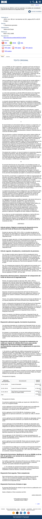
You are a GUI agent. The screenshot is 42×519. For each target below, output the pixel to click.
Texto (2, 56)
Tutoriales (23, 510)
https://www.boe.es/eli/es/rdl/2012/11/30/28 (15, 37)
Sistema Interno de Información (13, 510)
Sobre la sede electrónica (11, 509)
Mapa (18, 509)
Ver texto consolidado (36, 11)
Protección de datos (37, 509)
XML (22, 43)
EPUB (14, 43)
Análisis (8, 56)
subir (38, 503)
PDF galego (18, 47)
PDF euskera (8, 51)
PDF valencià (29, 47)
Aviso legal (23, 509)
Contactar (3, 509)
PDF (6, 43)
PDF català (7, 47)
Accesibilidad (29, 509)
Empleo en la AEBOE (30, 510)
